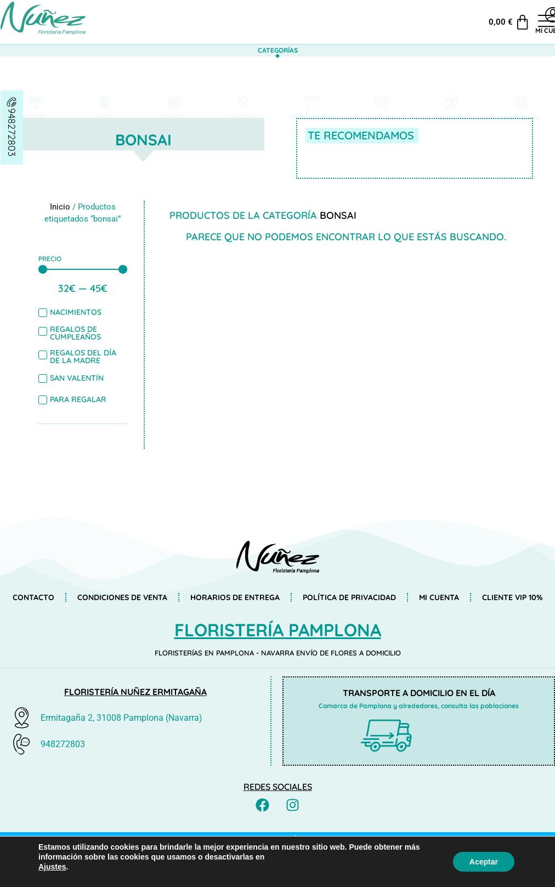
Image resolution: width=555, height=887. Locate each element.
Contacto (33, 597)
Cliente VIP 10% (512, 597)
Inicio (60, 207)
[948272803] (12, 102)
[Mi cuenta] (499, 14)
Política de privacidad (349, 597)
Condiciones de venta (122, 597)
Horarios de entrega (235, 597)
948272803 (11, 132)
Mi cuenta (499, 30)
